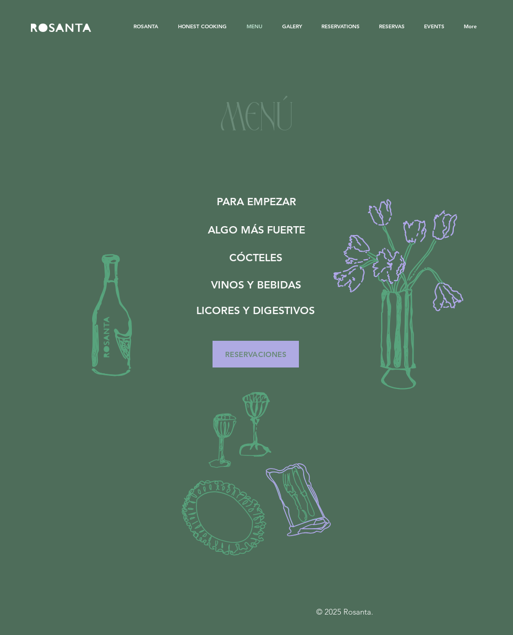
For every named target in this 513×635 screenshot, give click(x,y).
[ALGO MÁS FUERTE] (256, 229)
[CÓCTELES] (255, 257)
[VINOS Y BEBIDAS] (256, 284)
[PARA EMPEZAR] (256, 201)
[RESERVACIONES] (256, 354)
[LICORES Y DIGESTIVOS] (255, 310)
